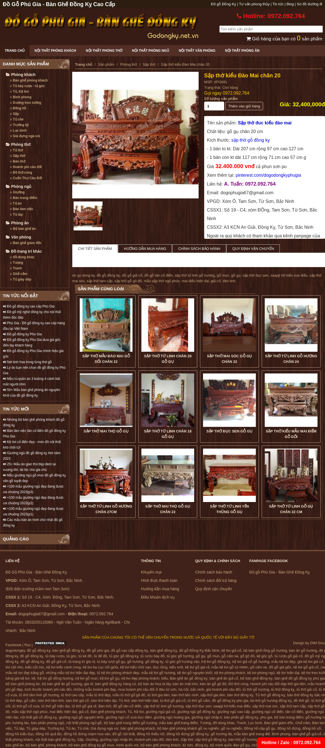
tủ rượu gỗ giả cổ (288, 656)
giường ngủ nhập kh (116, 739)
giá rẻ (88, 684)
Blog (290, 4)
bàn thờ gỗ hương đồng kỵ (250, 739)
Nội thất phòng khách (55, 51)
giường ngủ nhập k (206, 717)
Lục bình (18, 130)
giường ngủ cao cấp (234, 712)
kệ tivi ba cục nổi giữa (100, 667)
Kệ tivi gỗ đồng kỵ (215, 662)
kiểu (164, 678)
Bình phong (20, 97)
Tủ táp (16, 214)
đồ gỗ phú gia (98, 650)
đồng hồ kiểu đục (20, 734)
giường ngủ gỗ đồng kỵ (197, 712)
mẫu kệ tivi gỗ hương (158, 673)
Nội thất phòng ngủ (150, 51)
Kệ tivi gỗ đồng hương (55, 678)
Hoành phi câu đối (26, 167)
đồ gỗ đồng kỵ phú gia (230, 700)
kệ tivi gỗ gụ (109, 678)
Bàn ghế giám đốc (26, 243)
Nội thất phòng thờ (104, 51)
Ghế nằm (18, 274)
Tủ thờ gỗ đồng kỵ (270, 695)
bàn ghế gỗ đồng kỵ (68, 650)
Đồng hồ (18, 108)
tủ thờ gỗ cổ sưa (25, 706)
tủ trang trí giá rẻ (81, 662)
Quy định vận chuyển (253, 249)
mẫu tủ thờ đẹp (98, 695)
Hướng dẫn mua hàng (145, 249)
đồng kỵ (201, 745)
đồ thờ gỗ (301, 700)
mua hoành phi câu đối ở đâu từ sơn (147, 689)
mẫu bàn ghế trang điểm (178, 723)
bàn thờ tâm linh (51, 700)
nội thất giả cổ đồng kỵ (38, 717)
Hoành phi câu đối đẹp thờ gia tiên (278, 684)
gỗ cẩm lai (229, 656)
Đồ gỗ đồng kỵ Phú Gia (22, 334)
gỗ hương (135, 662)
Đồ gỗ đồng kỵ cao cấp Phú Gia (28, 306)
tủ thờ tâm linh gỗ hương (39, 695)
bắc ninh (197, 689)
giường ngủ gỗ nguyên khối (81, 717)
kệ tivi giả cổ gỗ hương (250, 662)
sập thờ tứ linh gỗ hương (195, 275)
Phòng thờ (18, 144)
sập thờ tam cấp (99, 281)
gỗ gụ (236, 275)
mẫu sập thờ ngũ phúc (162, 281)
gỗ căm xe (258, 667)
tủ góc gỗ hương (180, 656)
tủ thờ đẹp (14, 700)
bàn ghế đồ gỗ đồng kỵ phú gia (299, 678)
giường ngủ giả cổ (161, 712)
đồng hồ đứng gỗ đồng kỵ (188, 734)
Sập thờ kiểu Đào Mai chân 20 (242, 75)
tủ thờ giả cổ (307, 689)
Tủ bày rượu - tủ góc (27, 86)
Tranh (16, 268)
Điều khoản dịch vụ (158, 597)
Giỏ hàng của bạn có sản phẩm (284, 38)
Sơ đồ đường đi (309, 4)
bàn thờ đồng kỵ (240, 695)
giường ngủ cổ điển (268, 712)
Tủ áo (16, 203)
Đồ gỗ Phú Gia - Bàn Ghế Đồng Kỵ (279, 572)
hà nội (183, 689)
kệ (34, 678)
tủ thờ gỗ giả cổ (173, 700)
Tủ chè (17, 119)
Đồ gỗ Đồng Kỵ (223, 4)
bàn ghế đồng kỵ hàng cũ (115, 684)
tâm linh (229, 281)
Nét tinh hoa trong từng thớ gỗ (27, 362)
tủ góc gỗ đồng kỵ (123, 656)
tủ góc (71, 656)
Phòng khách (21, 74)
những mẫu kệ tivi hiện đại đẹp (70, 673)
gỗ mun (223, 275)
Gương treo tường (25, 103)
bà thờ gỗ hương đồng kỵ (270, 700)
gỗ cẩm (30, 700)
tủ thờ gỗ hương (255, 689)
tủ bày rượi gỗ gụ (111, 662)
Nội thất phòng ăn (242, 51)
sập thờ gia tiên (212, 695)
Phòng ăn (17, 223)
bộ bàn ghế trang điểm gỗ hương (130, 723)
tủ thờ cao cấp (72, 695)
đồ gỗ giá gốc (280, 667)
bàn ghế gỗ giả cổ (306, 734)
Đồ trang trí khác (24, 251)
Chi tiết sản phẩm (95, 249)
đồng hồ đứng (288, 728)
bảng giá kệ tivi (17, 678)
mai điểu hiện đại (195, 281)
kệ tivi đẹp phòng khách (140, 678)
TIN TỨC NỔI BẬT (20, 295)
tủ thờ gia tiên (159, 695)
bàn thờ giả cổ (77, 700)
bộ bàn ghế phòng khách (161, 745)
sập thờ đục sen (255, 275)
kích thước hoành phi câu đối (48, 689)
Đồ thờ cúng (21, 172)
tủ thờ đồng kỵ (282, 689)
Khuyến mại (151, 572)
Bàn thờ (17, 161)
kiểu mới (176, 667)
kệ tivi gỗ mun (86, 678)
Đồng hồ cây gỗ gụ (259, 728)
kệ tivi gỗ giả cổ (306, 667)
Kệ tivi (139, 712)
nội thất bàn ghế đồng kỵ (55, 739)
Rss (27, 645)
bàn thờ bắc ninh (185, 695)
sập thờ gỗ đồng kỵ (250, 140)
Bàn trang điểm (23, 198)
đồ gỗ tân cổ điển (158, 275)
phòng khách (56, 745)
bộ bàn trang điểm (288, 717)
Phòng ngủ (18, 186)
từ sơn (187, 745)
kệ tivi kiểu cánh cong (63, 667)
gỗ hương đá (221, 734)
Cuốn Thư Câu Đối (26, 178)
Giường (17, 192)
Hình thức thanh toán (159, 580)
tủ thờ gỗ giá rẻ (84, 706)
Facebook (13, 645)
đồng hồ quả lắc (49, 734)
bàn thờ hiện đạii (144, 700)
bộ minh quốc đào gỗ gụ (230, 745)
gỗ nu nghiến (231, 728)
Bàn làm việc (21, 209)
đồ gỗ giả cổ (132, 275)
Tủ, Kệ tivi (19, 92)
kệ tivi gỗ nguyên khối (194, 673)
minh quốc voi (127, 745)
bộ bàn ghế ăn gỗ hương (62, 684)
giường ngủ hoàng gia (171, 717)
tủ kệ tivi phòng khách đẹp (118, 673)
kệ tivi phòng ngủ (261, 673)
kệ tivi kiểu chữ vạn (135, 667)
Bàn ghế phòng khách (29, 80)
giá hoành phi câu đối (223, 689)
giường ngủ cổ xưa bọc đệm (129, 717)
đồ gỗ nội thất (123, 734)
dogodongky (15, 650)
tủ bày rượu (55, 656)
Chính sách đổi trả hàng (216, 580)
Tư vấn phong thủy (254, 4)
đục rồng (160, 667)
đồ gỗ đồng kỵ (108, 275)
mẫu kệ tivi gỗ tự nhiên (229, 667)
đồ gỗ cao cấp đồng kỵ (129, 650)
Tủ (130, 712)
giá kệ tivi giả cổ (310, 662)
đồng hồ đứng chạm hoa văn (87, 734)
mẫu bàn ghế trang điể (252, 734)
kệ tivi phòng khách (229, 673)
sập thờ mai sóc (265, 706)
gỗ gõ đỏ (247, 656)
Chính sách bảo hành (199, 249)
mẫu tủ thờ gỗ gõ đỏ (129, 695)
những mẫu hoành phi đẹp (95, 689)
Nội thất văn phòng (197, 51)
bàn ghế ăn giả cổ (223, 678)
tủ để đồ (100, 656)
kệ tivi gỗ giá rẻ (197, 667)
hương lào (20, 723)
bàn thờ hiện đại (104, 700)
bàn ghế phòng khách (138, 728)
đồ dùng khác (22, 257)
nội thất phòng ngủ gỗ (84, 723)
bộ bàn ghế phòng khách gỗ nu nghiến (188, 728)
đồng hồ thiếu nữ (150, 734)
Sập (14, 114)
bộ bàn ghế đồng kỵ (256, 678)
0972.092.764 (236, 93)
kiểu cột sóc (34, 667)
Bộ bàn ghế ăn (23, 229)
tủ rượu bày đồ (153, 656)
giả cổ (216, 281)
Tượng (16, 263)
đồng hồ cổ (311, 728)
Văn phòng (18, 237)
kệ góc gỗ (264, 656)
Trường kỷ (19, 125)
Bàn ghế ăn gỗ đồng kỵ (189, 678)
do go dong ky (83, 275)
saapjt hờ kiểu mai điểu (289, 275)
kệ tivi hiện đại (288, 673)
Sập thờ (17, 156)
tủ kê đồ (85, 656)
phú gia (266, 717)
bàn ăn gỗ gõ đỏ (213, 684)
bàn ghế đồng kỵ (163, 650)
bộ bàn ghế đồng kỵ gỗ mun (91, 745)
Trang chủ (15, 51)
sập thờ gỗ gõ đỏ (128, 281)
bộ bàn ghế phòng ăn (23, 684)
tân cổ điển (294, 712)
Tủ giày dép (20, 279)
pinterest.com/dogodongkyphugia (268, 175)
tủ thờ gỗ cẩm (199, 700)
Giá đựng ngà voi (25, 136)
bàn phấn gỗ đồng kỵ (241, 717)
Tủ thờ (16, 150)
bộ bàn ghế (35, 745)
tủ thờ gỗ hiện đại (55, 706)
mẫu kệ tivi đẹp (283, 662)
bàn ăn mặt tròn (185, 684)
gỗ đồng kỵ (154, 662)
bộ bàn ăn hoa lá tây (154, 684)
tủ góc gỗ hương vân (182, 662)
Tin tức (278, 4)
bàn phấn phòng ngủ (47, 723)
